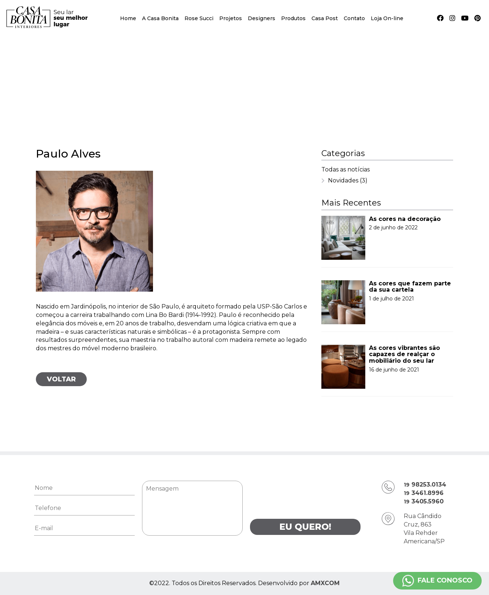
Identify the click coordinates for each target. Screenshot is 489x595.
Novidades (347, 180)
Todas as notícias (345, 169)
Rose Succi (198, 18)
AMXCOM (325, 583)
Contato (354, 18)
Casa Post (324, 18)
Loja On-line (387, 18)
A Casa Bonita (160, 18)
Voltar (61, 379)
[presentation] (305, 495)
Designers (261, 18)
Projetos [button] (230, 18)
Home (128, 18)
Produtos (293, 18)
